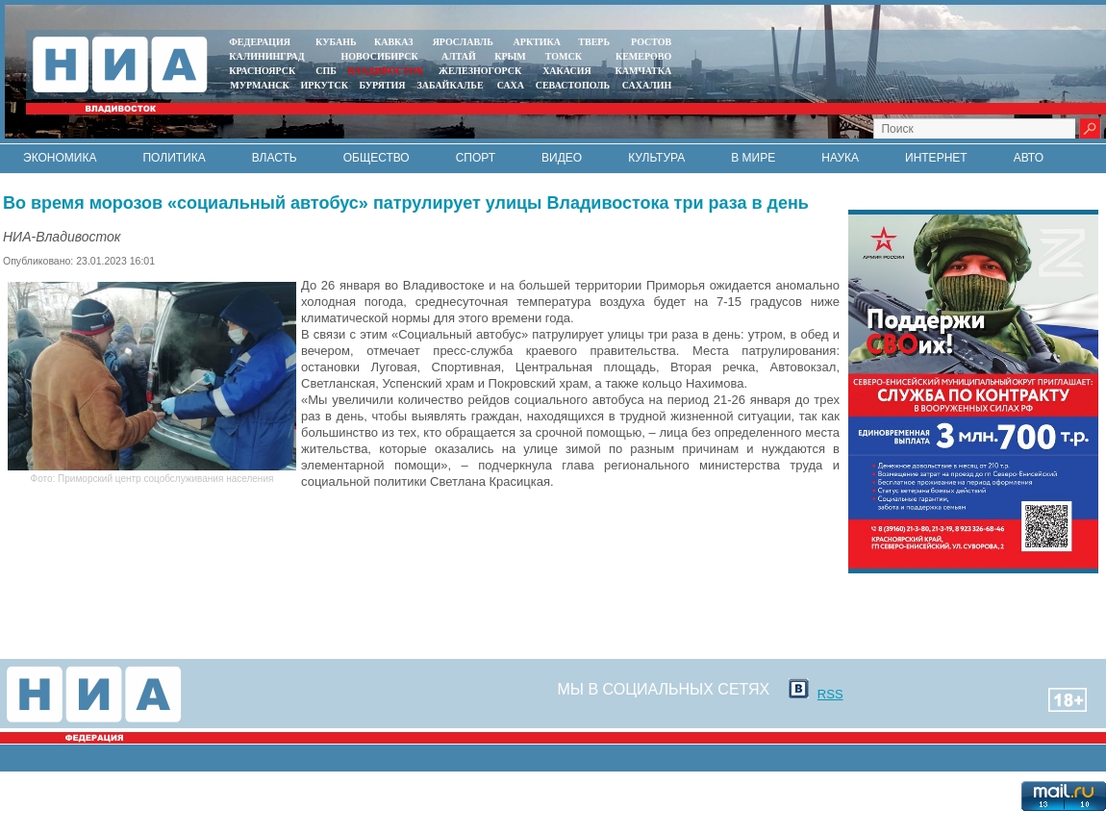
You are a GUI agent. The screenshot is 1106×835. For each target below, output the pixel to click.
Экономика (59, 157)
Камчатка (642, 70)
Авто (1028, 157)
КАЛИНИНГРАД (266, 56)
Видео (561, 157)
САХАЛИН (646, 85)
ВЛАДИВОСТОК (385, 70)
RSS (830, 694)
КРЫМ (510, 56)
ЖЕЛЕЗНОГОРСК (480, 70)
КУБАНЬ (335, 42)
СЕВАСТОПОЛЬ (573, 85)
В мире (753, 157)
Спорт (475, 157)
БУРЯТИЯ (382, 85)
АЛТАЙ (458, 56)
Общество (376, 157)
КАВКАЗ (394, 42)
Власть (274, 157)
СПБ (326, 70)
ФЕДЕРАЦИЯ (259, 42)
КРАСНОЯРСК (262, 70)
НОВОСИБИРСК (379, 56)
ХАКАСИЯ (565, 70)
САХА (510, 85)
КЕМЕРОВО (643, 56)
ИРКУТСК (324, 85)
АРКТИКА (538, 42)
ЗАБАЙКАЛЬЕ (451, 85)
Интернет (936, 157)
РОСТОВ (651, 42)
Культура (656, 157)
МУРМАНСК (259, 85)
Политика (173, 157)
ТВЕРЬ (594, 42)
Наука (840, 157)
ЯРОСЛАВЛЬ (463, 42)
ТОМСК (566, 56)
